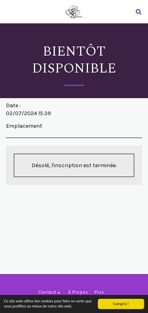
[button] (8, 11)
